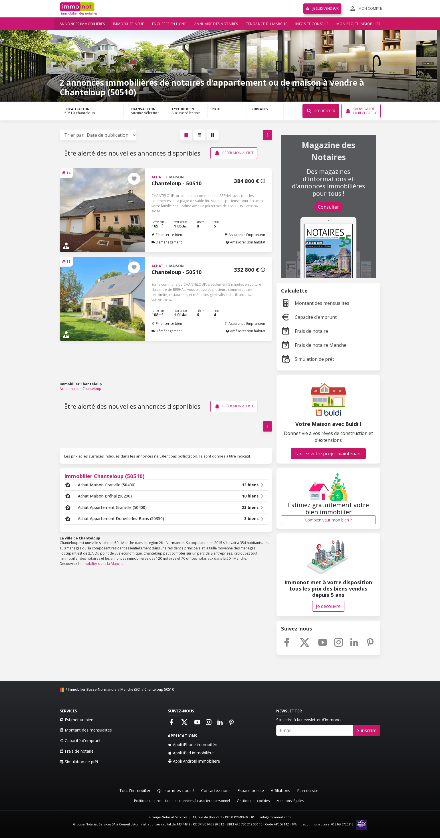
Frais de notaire (304, 331)
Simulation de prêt (307, 359)
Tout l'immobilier (134, 790)
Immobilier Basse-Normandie (92, 689)
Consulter (328, 207)
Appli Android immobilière (194, 761)
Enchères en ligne (169, 23)
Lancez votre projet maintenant (328, 453)
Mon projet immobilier (358, 23)
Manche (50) (130, 689)
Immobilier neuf (128, 23)
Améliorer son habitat (245, 242)
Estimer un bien (76, 719)
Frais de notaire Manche (313, 345)
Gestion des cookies (253, 800)
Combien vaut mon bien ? (328, 520)
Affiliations (280, 790)
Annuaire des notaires (216, 23)
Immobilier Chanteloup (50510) (104, 476)
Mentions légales (290, 800)
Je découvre (328, 606)
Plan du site (307, 790)
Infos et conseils (311, 23)
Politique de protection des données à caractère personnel (182, 800)
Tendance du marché (266, 23)
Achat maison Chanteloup (80, 388)
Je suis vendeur (322, 8)
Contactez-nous (216, 790)
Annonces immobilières (82, 23)
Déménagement (167, 242)
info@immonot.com (275, 817)
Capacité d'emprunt (309, 317)
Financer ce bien (167, 234)
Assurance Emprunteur (244, 234)
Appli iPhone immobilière (193, 744)
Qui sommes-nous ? (175, 790)
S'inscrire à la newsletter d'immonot (309, 719)
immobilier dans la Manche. (102, 563)
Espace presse (250, 790)
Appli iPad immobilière (191, 753)
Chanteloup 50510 (159, 689)
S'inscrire (367, 730)
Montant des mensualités (315, 303)
